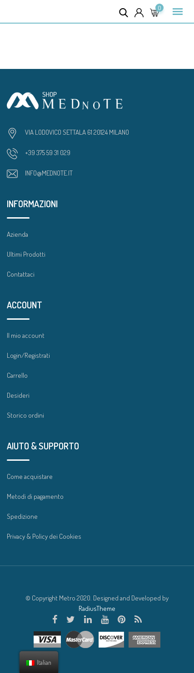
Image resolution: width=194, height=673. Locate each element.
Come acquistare (30, 476)
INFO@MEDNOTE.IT (49, 173)
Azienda (17, 234)
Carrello (17, 375)
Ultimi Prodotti (26, 254)
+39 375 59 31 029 (47, 152)
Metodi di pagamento (35, 496)
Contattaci (21, 274)
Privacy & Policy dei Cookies (44, 536)
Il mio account (26, 335)
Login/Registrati (28, 355)
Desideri (18, 395)
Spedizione (22, 516)
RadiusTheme (97, 608)
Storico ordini (25, 415)
